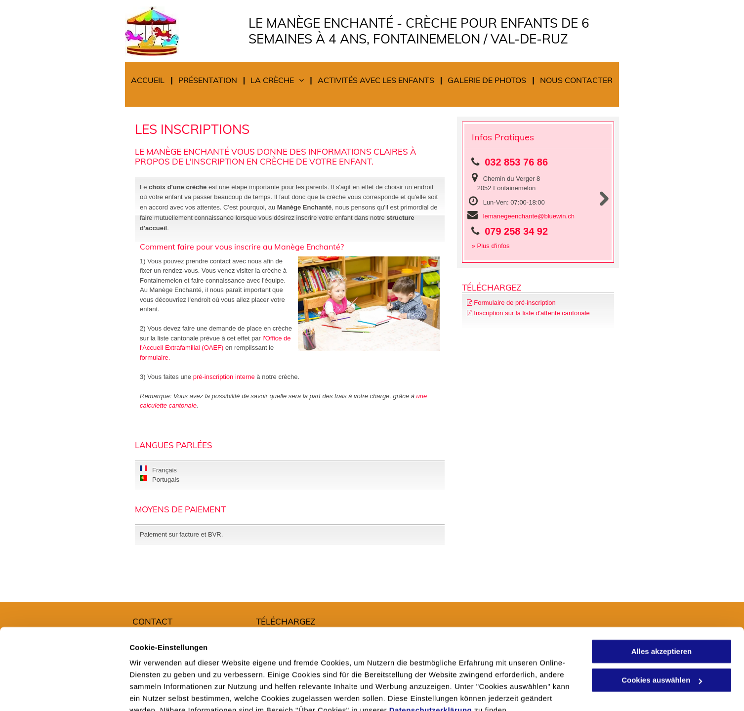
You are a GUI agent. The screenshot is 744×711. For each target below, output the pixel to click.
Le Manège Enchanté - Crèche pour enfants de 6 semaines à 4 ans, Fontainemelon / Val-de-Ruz (418, 31)
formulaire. (155, 357)
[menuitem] (148, 80)
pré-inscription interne (224, 376)
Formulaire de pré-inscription (514, 302)
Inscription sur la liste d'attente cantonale (531, 313)
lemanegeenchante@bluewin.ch (529, 216)
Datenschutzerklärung (430, 664)
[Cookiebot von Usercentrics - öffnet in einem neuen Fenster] (64, 691)
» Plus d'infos (491, 246)
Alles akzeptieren (661, 605)
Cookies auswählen (164, 691)
